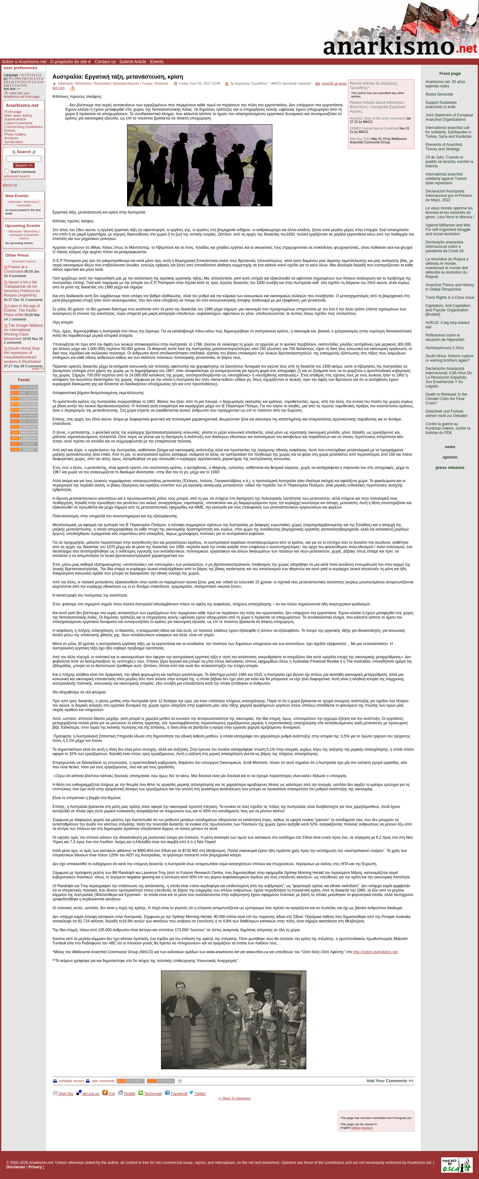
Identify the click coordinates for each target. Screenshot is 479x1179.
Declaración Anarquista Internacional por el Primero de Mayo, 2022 (449, 195)
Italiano (356, 1127)
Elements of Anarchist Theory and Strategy (444, 146)
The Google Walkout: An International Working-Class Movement (24, 332)
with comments (100, 1081)
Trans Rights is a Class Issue (450, 297)
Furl (109, 1094)
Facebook (176, 1094)
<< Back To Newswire (234, 1098)
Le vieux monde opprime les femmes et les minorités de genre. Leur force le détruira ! (450, 212)
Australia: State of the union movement (377, 118)
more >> (38, 368)
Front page (13, 112)
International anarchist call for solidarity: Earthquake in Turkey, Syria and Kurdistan (449, 132)
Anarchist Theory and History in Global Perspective (450, 287)
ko (25, 85)
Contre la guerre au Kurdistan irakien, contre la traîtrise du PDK (448, 428)
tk (10, 78)
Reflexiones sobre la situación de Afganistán (445, 337)
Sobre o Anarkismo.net (24, 61)
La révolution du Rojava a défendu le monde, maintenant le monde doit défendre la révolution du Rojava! (447, 268)
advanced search (17, 176)
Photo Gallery (15, 134)
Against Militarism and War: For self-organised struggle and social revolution (448, 229)
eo (19, 85)
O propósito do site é (70, 61)
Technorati (150, 1094)
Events (157, 61)
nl (37, 78)
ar (42, 78)
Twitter (197, 1094)
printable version (68, 1081)
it (38, 75)
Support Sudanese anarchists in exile (441, 104)
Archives (11, 138)
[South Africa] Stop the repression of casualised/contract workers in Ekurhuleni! (22, 355)
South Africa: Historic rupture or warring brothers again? (450, 358)
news (450, 446)
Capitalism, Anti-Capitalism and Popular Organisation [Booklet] (448, 310)
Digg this (63, 1094)
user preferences (20, 67)
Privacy (35, 1167)
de (12, 82)
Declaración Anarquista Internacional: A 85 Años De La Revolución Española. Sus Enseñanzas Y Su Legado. (449, 377)
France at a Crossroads (16, 269)
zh (29, 82)
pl (6, 82)
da (7, 85)
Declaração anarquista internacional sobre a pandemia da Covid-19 (445, 246)
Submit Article (133, 61)
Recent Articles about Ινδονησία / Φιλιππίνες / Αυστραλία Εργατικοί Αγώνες (377, 107)
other (17, 78)
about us (10, 185)
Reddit (126, 1094)
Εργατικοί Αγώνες (29, 236)
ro (13, 85)
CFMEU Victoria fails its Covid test (374, 128)
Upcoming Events (22, 225)
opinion (450, 457)
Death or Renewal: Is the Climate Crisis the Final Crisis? (446, 398)
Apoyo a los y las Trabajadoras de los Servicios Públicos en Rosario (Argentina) (22, 289)
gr (25, 78)
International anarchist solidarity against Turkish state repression (446, 178)
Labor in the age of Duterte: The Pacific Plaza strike (22, 310)
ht (18, 82)
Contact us (105, 61)
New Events (17, 195)
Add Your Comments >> (389, 1080)
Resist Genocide (439, 94)
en (22, 75)
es (33, 75)
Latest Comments (18, 123)
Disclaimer (15, 1167)
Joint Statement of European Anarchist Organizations (449, 117)
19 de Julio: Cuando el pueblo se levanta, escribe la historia (449, 161)
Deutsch (367, 1127)
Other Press (17, 255)
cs (35, 82)
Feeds (24, 379)
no (31, 78)
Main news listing (18, 115)
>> (18, 89)
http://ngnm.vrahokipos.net (375, 952)
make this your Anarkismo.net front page (22, 95)
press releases (450, 467)
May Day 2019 (360, 139)
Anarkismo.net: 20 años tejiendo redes (445, 84)
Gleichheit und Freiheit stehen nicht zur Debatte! (446, 413)
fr (28, 75)
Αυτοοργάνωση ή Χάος (445, 348)
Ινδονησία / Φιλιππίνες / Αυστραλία (24, 203)
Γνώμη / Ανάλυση (155, 83)
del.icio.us (87, 1094)
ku (23, 82)
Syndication (13, 142)
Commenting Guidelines (23, 127)
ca (41, 82)
